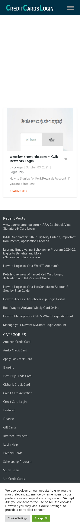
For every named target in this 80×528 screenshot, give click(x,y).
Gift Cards (10, 427)
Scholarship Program (17, 461)
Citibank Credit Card (16, 384)
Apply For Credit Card (17, 358)
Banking (8, 367)
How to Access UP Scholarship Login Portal (34, 299)
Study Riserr (11, 470)
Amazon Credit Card (17, 341)
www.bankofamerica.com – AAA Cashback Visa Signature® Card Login (37, 227)
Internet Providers (15, 436)
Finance (8, 418)
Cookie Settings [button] (18, 518)
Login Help (17, 172)
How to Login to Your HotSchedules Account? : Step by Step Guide (36, 289)
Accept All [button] (41, 518)
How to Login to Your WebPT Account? (31, 266)
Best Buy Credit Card (17, 376)
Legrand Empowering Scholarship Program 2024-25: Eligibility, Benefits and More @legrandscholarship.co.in (39, 253)
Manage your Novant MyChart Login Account (34, 325)
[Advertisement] (40, 61)
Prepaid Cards (12, 453)
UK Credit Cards (14, 478)
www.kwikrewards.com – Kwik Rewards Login (34, 159)
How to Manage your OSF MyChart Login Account (38, 316)
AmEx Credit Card (15, 350)
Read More (17, 191)
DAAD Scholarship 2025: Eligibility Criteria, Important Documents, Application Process (39, 239)
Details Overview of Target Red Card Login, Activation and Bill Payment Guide (33, 276)
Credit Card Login (15, 401)
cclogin (18, 167)
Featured (9, 410)
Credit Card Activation (17, 393)
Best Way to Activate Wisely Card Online (31, 308)
